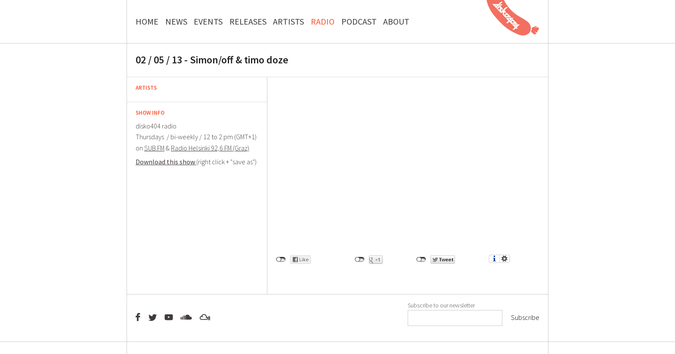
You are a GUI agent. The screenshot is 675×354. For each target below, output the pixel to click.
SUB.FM (154, 148)
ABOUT (396, 22)
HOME (147, 22)
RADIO (322, 22)
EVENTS (208, 22)
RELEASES (247, 22)
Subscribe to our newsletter (441, 305)
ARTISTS (288, 22)
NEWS (176, 22)
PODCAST (359, 22)
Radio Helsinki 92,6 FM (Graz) (210, 148)
